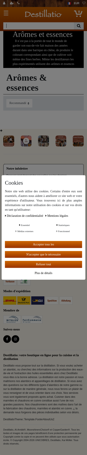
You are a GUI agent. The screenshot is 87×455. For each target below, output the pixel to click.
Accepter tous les (43, 244)
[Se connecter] (5, 3)
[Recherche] (79, 26)
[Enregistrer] (12, 3)
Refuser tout (43, 264)
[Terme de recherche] (38, 26)
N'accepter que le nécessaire (43, 254)
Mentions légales (56, 215)
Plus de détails (43, 272)
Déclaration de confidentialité (24, 215)
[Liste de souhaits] (84, 3)
